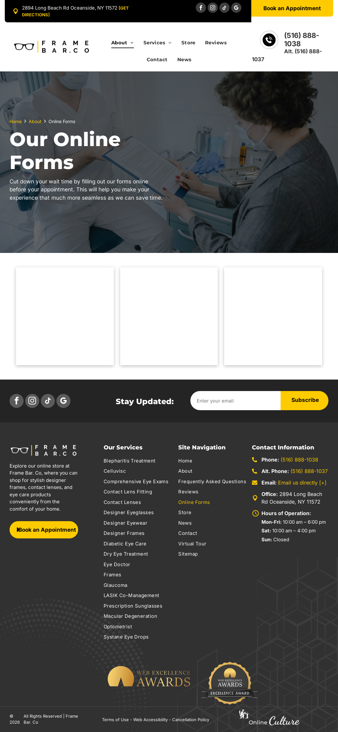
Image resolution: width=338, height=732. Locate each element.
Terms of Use (115, 719)
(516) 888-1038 (299, 459)
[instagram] (213, 8)
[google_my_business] (236, 8)
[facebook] (201, 8)
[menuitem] (123, 46)
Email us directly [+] (302, 482)
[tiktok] (224, 8)
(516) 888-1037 (309, 471)
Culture (284, 721)
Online (258, 722)
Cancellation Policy (190, 719)
